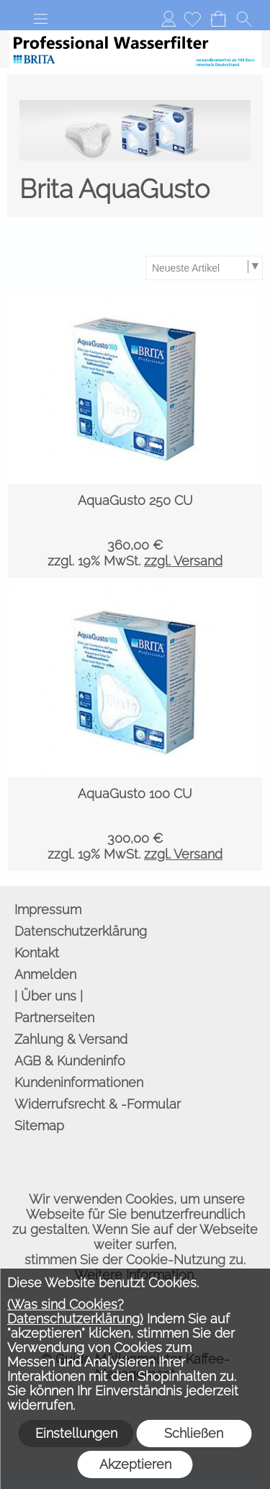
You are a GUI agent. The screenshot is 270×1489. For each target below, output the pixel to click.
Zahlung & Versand (70, 1039)
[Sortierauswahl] (203, 268)
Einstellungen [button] (76, 1433)
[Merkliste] (192, 18)
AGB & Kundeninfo (69, 1060)
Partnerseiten (54, 1017)
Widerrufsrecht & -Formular (97, 1104)
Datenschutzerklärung (80, 931)
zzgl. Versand (183, 560)
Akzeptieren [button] (135, 1464)
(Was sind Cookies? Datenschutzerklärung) (75, 1311)
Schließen (193, 1433)
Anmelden (168, 18)
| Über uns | (48, 995)
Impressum (47, 909)
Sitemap (39, 1125)
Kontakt (36, 952)
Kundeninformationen (78, 1082)
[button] (40, 18)
